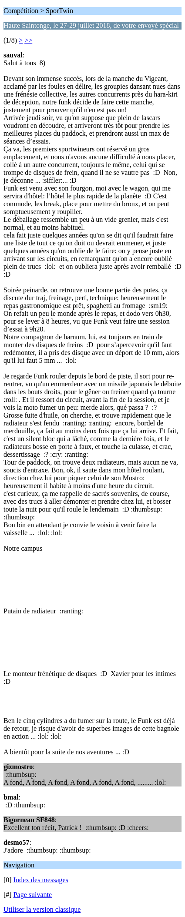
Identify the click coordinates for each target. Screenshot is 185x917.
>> (28, 40)
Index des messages (40, 880)
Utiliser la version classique (42, 909)
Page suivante (32, 894)
